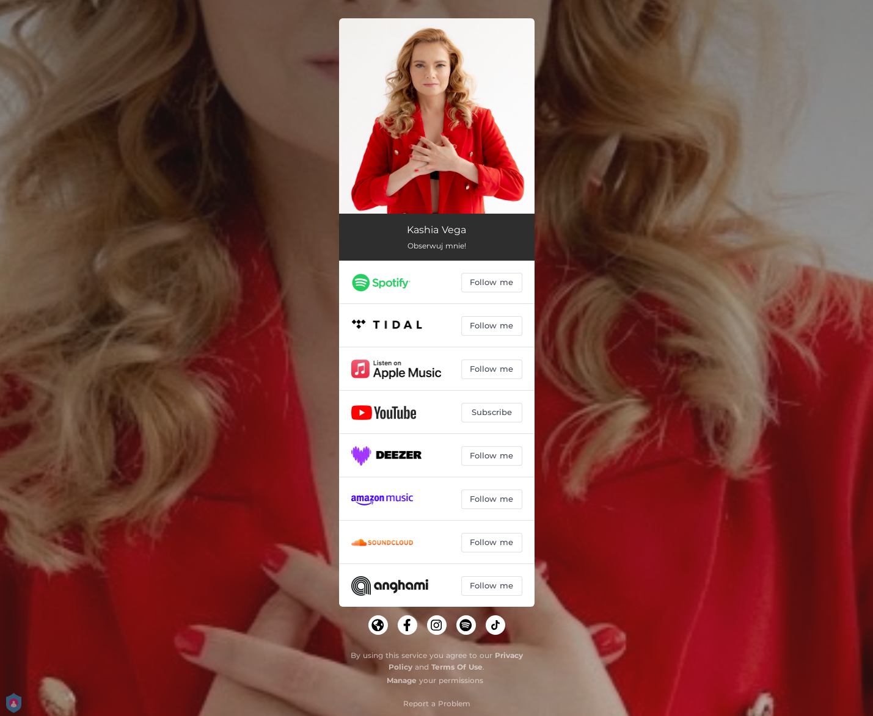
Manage (402, 680)
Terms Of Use (457, 666)
